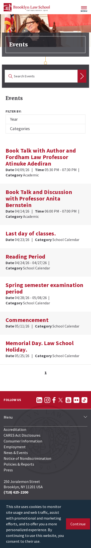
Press (8, 470)
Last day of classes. (31, 233)
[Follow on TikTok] (84, 400)
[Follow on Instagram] (47, 400)
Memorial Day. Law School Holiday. (40, 346)
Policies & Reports (19, 464)
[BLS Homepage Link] (27, 7)
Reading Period (25, 256)
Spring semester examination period (44, 288)
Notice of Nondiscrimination (27, 458)
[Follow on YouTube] (68, 400)
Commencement (27, 320)
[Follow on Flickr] (76, 400)
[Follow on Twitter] (60, 400)
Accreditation (15, 429)
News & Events (16, 452)
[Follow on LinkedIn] (39, 400)
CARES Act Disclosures (22, 435)
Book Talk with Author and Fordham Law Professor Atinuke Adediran (41, 157)
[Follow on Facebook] (54, 400)
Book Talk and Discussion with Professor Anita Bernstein (39, 198)
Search (82, 76)
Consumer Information (23, 441)
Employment (15, 446)
